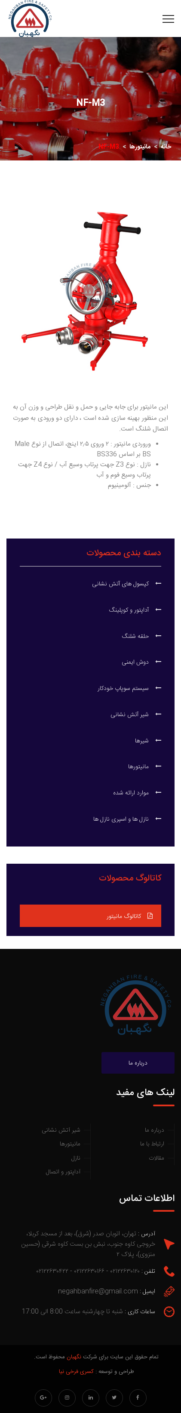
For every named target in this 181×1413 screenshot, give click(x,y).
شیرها (148, 741)
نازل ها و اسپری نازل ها (127, 819)
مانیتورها (139, 147)
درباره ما (138, 1063)
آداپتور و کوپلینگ (135, 610)
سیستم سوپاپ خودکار (129, 688)
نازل (75, 1158)
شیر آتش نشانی (135, 715)
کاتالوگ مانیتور (130, 916)
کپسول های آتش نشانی (126, 584)
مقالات (156, 1158)
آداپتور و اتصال (63, 1172)
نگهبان (74, 1357)
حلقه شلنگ (141, 636)
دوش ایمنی (141, 662)
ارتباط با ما (152, 1144)
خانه (166, 147)
